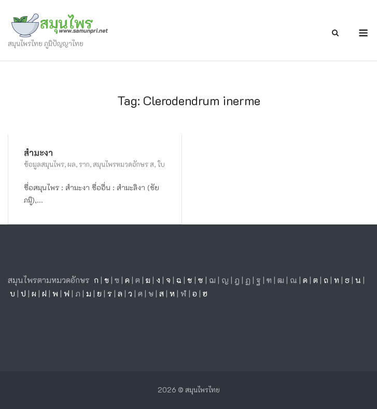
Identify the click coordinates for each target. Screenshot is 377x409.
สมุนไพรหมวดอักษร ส (123, 164)
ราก (84, 164)
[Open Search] (335, 33)
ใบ (161, 164)
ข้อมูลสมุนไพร (44, 164)
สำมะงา (38, 152)
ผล (71, 164)
